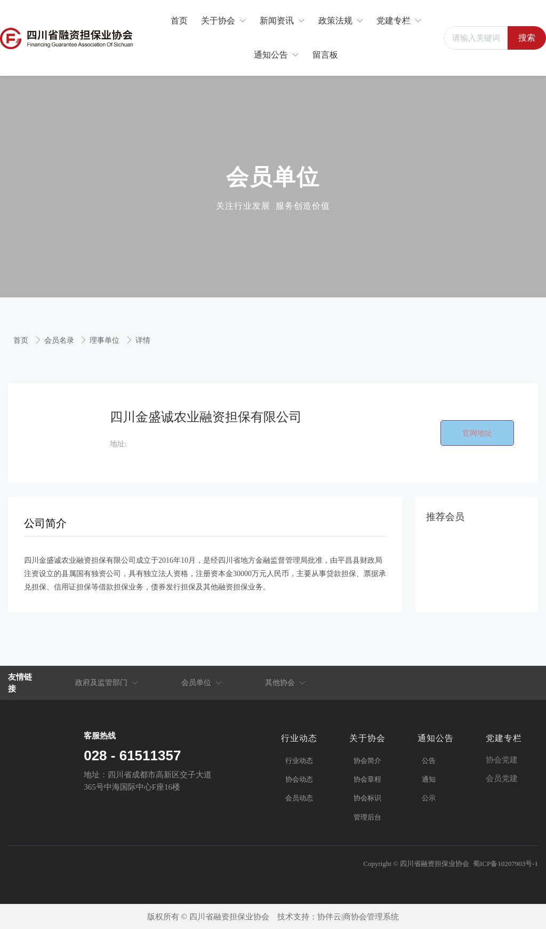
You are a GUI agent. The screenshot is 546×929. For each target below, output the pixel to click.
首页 (21, 340)
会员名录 (60, 340)
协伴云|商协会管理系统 (358, 916)
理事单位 (106, 340)
